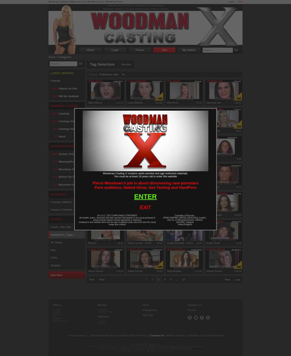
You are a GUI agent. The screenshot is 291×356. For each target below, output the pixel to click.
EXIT (145, 207)
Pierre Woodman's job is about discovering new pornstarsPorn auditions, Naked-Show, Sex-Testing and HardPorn (146, 185)
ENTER (145, 196)
